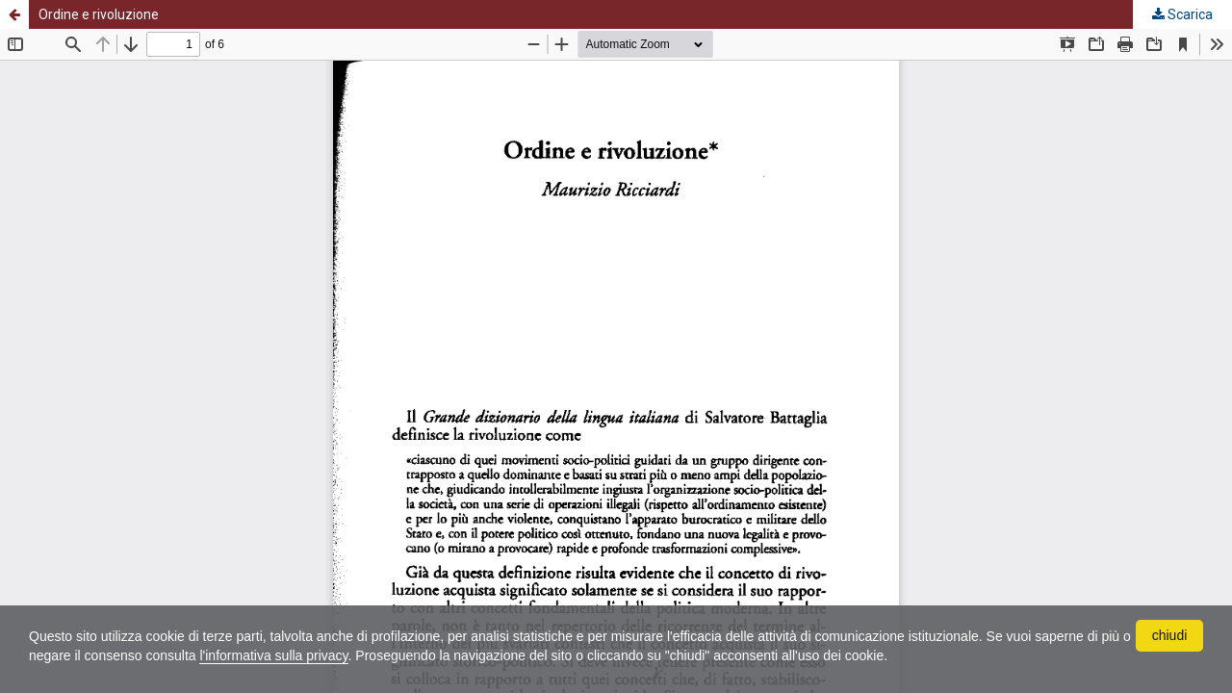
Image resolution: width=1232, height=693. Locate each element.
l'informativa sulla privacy (273, 655)
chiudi (1170, 635)
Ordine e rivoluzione (98, 14)
